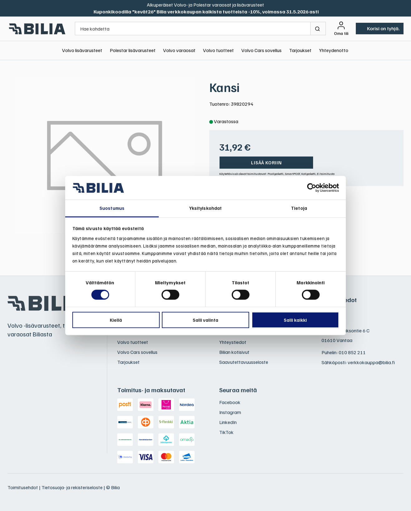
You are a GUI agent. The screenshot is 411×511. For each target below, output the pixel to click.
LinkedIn (228, 422)
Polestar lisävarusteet (133, 50)
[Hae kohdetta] (193, 28)
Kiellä (116, 320)
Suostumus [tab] (111, 208)
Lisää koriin (266, 162)
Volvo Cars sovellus (261, 50)
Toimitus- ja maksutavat (151, 389)
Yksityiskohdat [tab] (205, 208)
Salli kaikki (295, 320)
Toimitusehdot (22, 487)
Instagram (230, 412)
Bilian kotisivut (234, 352)
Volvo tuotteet (218, 50)
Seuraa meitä (238, 389)
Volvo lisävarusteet (82, 50)
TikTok (226, 432)
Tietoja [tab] (299, 208)
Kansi (224, 87)
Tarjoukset (300, 50)
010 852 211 (352, 352)
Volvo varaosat (179, 50)
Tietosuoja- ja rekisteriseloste (72, 487)
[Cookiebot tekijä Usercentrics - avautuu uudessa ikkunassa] (311, 187)
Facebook (229, 402)
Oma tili (341, 33)
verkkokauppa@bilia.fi (371, 362)
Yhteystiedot (232, 342)
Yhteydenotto (333, 50)
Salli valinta (205, 320)
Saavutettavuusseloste (243, 362)
